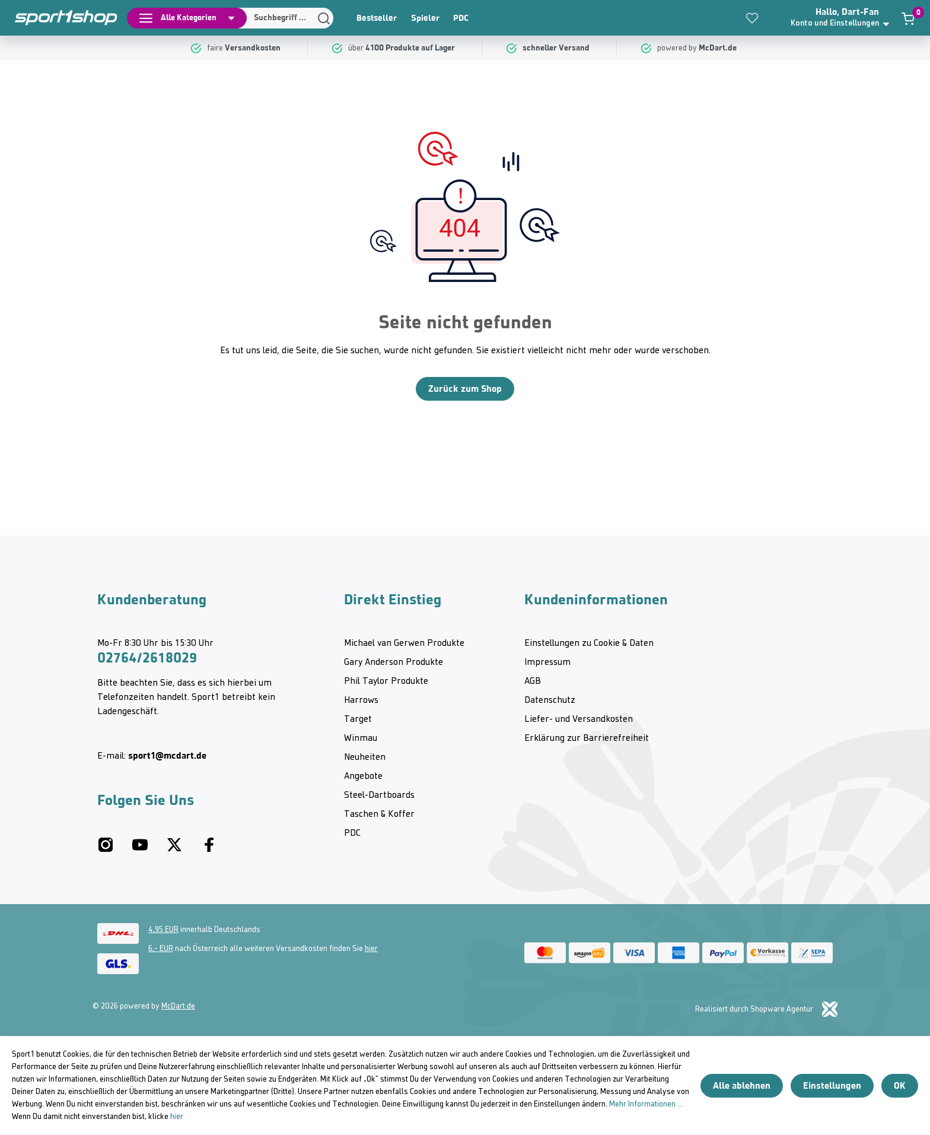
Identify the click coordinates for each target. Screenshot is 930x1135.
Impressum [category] (547, 662)
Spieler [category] (425, 17)
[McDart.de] (719, 48)
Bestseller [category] (376, 17)
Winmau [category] (360, 738)
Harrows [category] (361, 700)
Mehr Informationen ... (646, 1104)
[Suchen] (281, 18)
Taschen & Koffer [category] (379, 814)
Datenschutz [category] (549, 700)
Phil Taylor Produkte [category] (386, 681)
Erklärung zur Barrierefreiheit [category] (586, 738)
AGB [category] (532, 681)
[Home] (59, 18)
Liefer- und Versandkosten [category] (578, 719)
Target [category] (358, 719)
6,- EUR (160, 948)
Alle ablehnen (741, 1085)
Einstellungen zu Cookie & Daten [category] (589, 643)
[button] (844, 18)
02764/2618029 (147, 657)
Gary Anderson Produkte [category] (393, 662)
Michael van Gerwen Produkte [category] (404, 643)
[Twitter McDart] (174, 849)
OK (900, 1085)
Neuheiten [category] (365, 757)
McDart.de (178, 1006)
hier (371, 948)
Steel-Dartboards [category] (379, 795)
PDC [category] (461, 17)
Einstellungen (832, 1085)
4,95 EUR (163, 929)
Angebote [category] (363, 776)
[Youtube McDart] (140, 849)
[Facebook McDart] (208, 849)
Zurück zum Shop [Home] (465, 388)
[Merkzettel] (752, 17)
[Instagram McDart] (105, 849)
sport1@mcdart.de (167, 755)
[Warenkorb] (908, 18)
